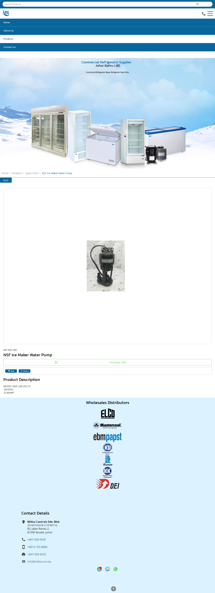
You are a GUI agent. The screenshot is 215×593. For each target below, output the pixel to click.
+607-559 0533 (36, 554)
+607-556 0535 (36, 539)
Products (8, 39)
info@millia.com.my (39, 561)
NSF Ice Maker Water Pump (57, 173)
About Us (8, 30)
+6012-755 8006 (37, 547)
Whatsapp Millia (117, 362)
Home (6, 22)
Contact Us (9, 47)
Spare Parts (33, 173)
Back (6, 180)
